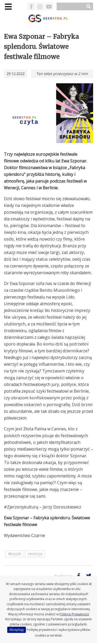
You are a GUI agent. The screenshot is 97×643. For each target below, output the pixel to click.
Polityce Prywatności (74, 614)
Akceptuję (16, 629)
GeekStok (48, 18)
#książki (14, 553)
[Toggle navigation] (8, 6)
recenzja (35, 553)
